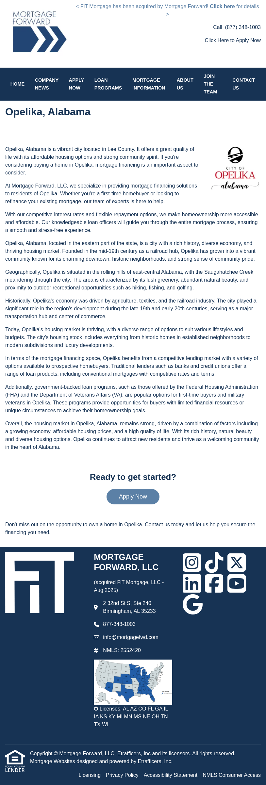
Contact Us (243, 83)
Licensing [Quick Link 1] (89, 775)
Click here (222, 6)
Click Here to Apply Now (233, 40)
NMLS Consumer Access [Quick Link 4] (232, 775)
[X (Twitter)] (236, 562)
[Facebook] (214, 583)
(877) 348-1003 (243, 27)
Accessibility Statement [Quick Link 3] (171, 775)
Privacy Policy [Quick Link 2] (122, 775)
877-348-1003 (119, 624)
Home (17, 84)
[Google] (193, 604)
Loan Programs (108, 83)
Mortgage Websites (53, 761)
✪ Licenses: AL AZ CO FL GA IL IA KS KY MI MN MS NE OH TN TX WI (131, 716)
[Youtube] (236, 583)
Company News (46, 83)
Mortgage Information (148, 83)
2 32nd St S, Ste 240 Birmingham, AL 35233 (129, 607)
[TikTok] (214, 562)
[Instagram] (192, 562)
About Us (185, 83)
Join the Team (210, 84)
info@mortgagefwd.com (130, 637)
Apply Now (76, 83)
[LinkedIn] (192, 583)
